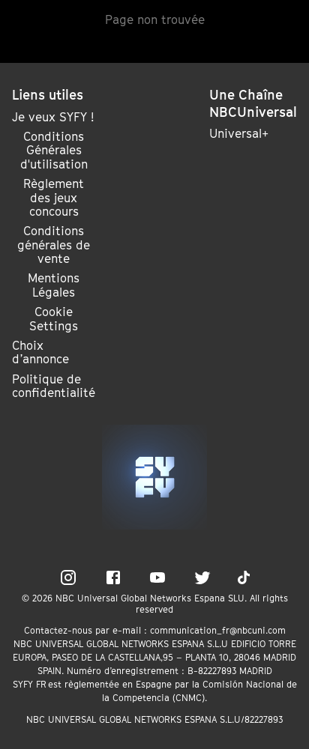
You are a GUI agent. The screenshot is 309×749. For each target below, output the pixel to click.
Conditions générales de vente (53, 244)
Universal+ (238, 133)
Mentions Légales (54, 285)
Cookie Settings (53, 319)
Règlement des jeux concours (53, 197)
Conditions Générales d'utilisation (54, 150)
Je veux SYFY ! (53, 116)
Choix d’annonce (40, 352)
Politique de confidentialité (53, 386)
